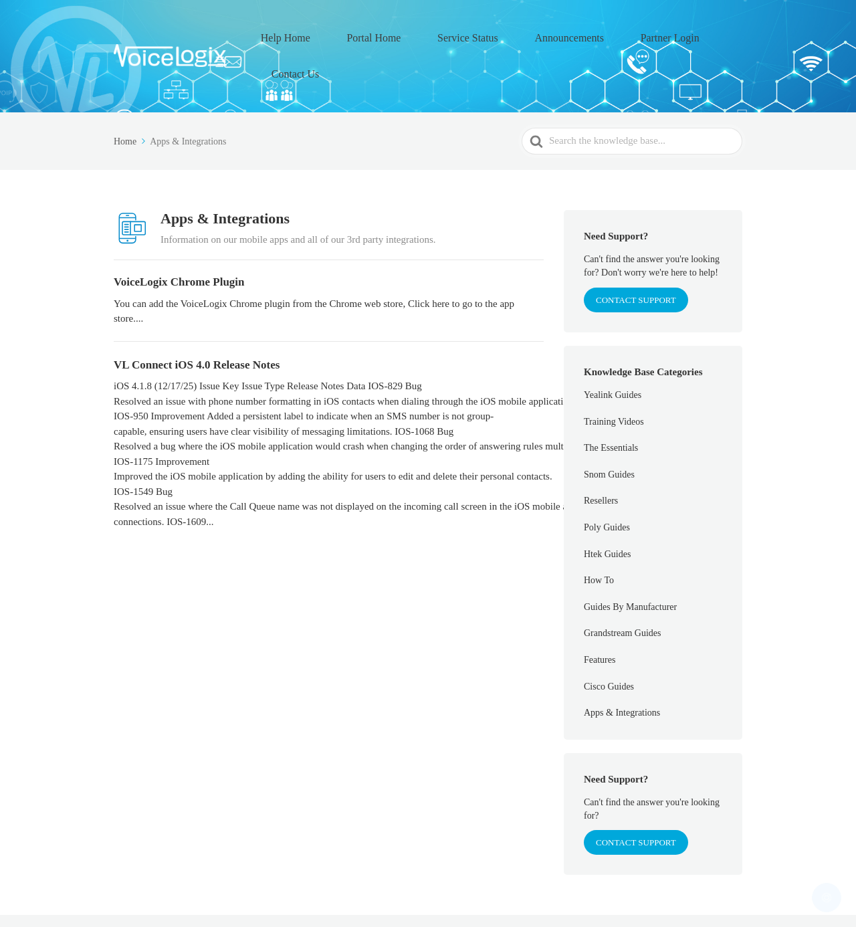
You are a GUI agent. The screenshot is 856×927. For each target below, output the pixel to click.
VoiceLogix (206, 899)
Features (599, 616)
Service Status (478, 34)
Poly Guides (607, 484)
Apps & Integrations (622, 669)
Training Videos (614, 378)
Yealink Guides (612, 351)
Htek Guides (607, 510)
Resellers (601, 457)
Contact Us (714, 34)
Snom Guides (609, 431)
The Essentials (611, 404)
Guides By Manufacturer (630, 563)
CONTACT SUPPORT (636, 256)
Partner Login (643, 34)
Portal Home (403, 34)
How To (599, 537)
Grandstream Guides (622, 590)
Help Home (333, 34)
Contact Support (636, 799)
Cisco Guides (609, 642)
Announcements (561, 34)
